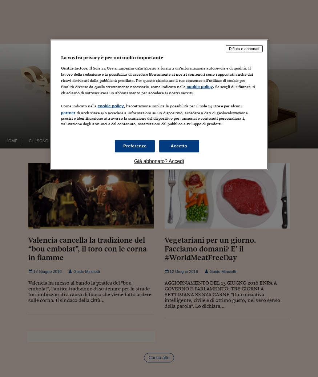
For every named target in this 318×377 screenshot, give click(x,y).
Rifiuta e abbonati (244, 49)
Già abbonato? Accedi (159, 161)
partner (68, 113)
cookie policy (200, 86)
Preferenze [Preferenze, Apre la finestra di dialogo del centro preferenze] (134, 145)
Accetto (179, 145)
